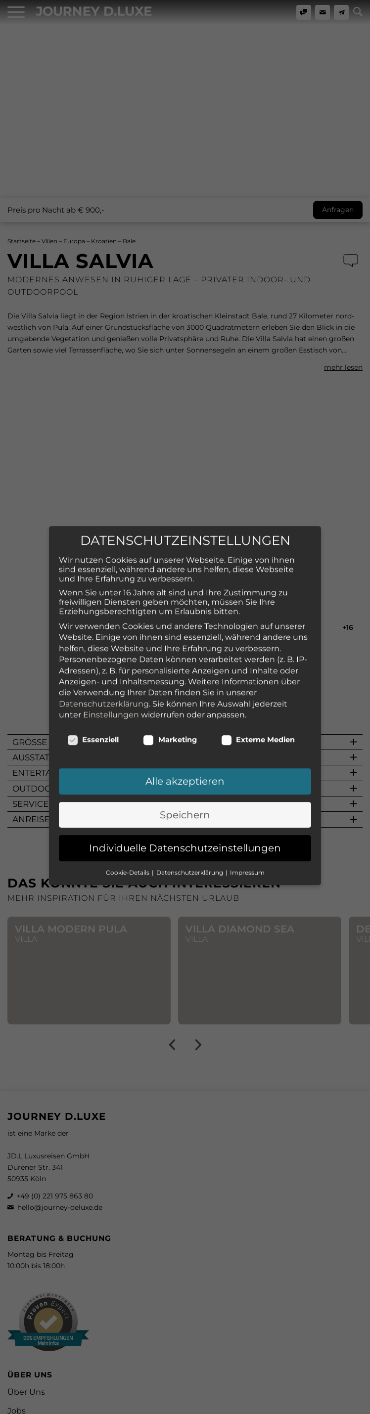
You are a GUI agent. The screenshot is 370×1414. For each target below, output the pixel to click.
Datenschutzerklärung (104, 628)
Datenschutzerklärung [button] (190, 796)
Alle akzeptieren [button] (185, 705)
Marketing (169, 664)
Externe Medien (258, 664)
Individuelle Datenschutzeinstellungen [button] (185, 772)
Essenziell (93, 664)
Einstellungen (111, 639)
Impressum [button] (247, 796)
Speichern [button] (185, 739)
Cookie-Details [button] (128, 796)
